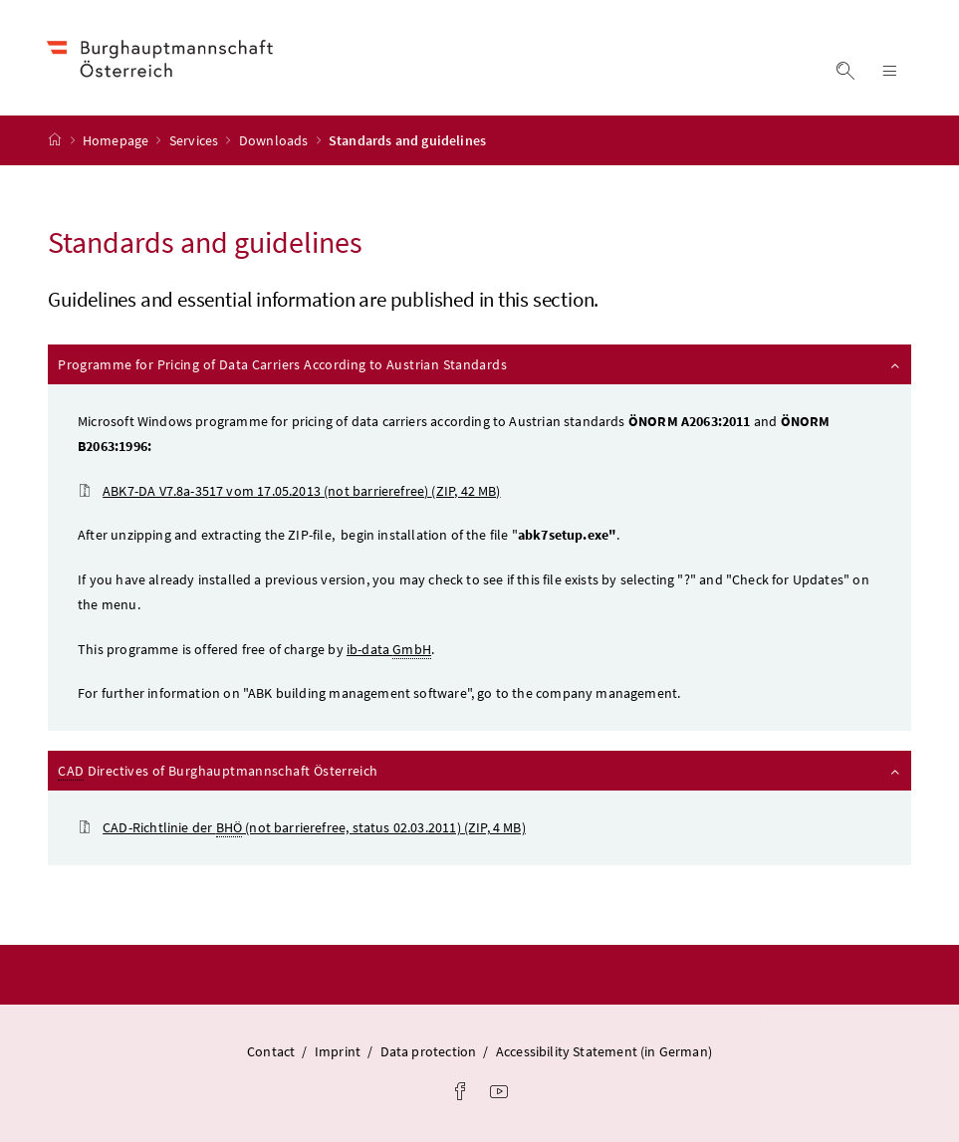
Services (195, 140)
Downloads (275, 140)
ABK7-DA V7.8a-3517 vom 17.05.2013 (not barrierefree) (289, 491)
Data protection (428, 1051)
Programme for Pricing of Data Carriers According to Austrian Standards (480, 364)
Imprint (337, 1051)
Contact (271, 1051)
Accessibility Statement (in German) (604, 1051)
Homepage (117, 140)
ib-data (389, 649)
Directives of (480, 771)
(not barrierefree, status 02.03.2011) (302, 827)
